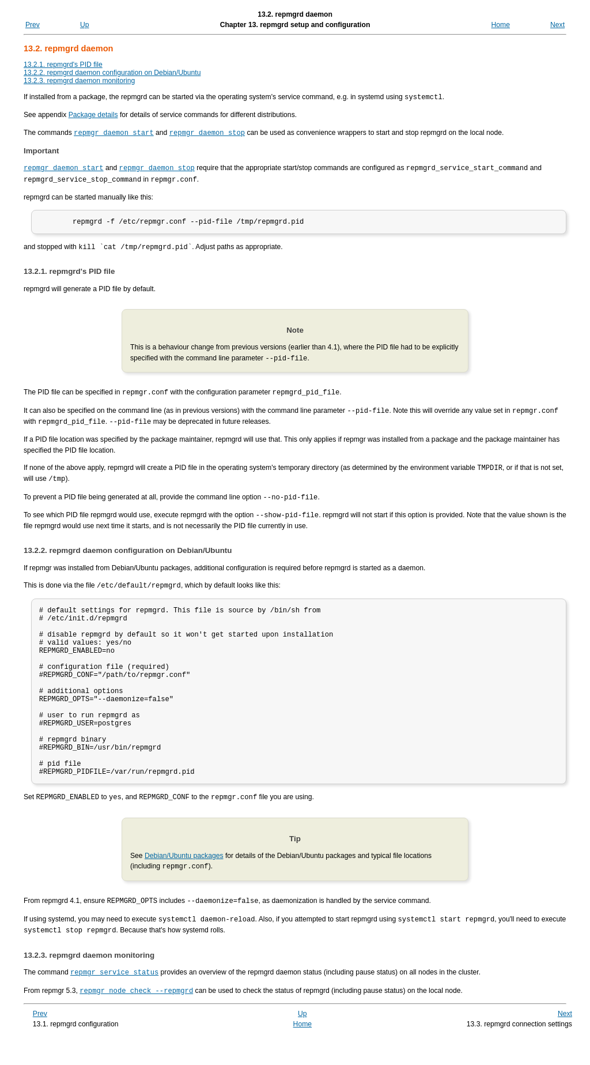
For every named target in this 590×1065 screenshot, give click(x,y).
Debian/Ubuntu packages (184, 886)
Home (500, 25)
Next (557, 25)
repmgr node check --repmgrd (136, 1017)
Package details (93, 114)
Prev (32, 25)
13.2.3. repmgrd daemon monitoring (79, 81)
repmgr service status (114, 1000)
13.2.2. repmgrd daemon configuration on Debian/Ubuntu (112, 73)
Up (84, 25)
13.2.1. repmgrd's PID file (63, 65)
